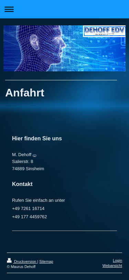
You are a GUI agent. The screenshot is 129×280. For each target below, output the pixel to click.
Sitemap (46, 261)
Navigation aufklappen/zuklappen (64, 9)
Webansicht (112, 266)
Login (117, 260)
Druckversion (22, 261)
